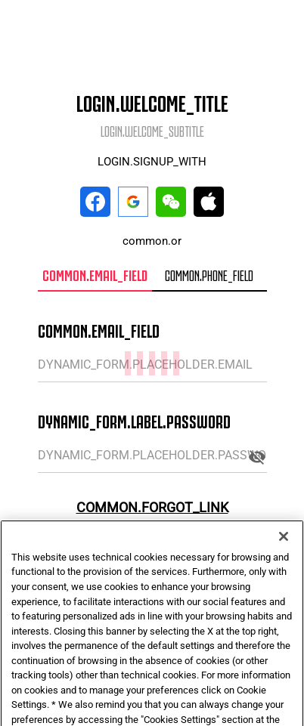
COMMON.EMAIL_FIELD (99, 329)
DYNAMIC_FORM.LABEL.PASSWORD (134, 420)
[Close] (283, 551)
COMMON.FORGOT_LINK (152, 507)
